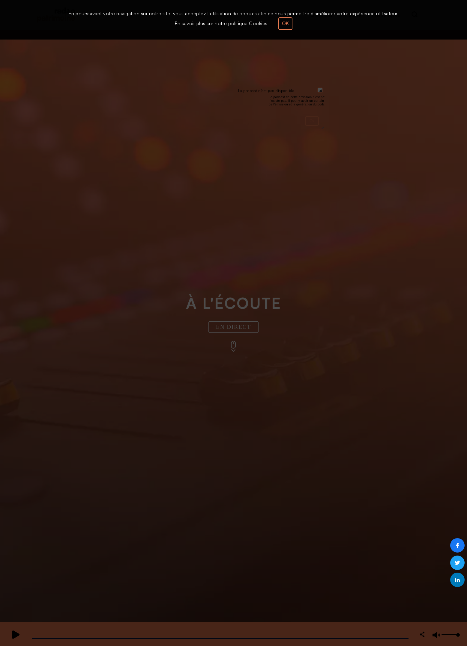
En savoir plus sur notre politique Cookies (221, 23)
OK (285, 23)
